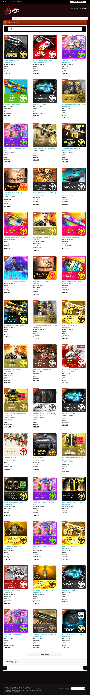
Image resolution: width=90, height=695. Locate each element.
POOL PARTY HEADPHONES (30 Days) (14, 150)
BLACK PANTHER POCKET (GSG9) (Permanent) (73, 636)
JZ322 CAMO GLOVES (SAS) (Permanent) (13, 503)
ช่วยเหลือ (59, 689)
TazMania (7, 601)
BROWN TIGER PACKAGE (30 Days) (44, 193)
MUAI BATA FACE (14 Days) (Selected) (13, 194)
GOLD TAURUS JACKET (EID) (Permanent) (13, 547)
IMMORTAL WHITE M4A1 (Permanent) (12, 591)
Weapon (7, 109)
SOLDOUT (65, 336)
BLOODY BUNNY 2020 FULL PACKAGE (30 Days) (71, 370)
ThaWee (7, 159)
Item (6, 66)
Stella (7, 203)
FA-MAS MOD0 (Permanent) (42, 458)
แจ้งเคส (65, 689)
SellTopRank (38, 113)
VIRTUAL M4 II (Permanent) (42, 369)
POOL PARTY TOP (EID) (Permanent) (69, 61)
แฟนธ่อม (36, 466)
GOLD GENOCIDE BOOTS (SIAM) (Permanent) (72, 459)
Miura (64, 71)
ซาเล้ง (6, 71)
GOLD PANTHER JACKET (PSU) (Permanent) (72, 503)
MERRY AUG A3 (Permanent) (13, 458)
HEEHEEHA (7, 113)
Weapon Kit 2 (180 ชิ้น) (40, 104)
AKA (63, 468)
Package (36, 197)
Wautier (7, 245)
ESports (19, 2)
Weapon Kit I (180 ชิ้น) (69, 193)
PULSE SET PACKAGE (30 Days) (14, 281)
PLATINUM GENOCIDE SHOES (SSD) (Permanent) (74, 105)
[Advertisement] (45, 677)
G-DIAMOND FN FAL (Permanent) (44, 149)
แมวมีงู (35, 201)
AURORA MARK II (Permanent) (72, 281)
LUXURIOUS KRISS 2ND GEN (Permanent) (71, 150)
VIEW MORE (45, 654)
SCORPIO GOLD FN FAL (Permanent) (69, 326)
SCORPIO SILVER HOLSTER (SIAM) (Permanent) (44, 415)
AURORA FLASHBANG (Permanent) (15, 237)
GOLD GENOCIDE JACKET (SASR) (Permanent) (15, 415)
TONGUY (65, 159)
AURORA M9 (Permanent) (70, 237)
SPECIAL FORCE (13, 22)
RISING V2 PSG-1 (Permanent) (14, 325)
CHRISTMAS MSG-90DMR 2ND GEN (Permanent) (44, 636)
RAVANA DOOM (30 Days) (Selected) (41, 238)
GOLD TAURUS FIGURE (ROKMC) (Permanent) (43, 591)
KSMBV (64, 115)
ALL (5, 22)
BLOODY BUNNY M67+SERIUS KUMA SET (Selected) (42, 61)
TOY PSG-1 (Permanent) (12, 104)
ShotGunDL (37, 71)
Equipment (66, 66)
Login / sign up (78, 2)
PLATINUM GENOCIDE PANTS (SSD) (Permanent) (45, 326)
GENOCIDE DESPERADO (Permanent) (12, 61)
